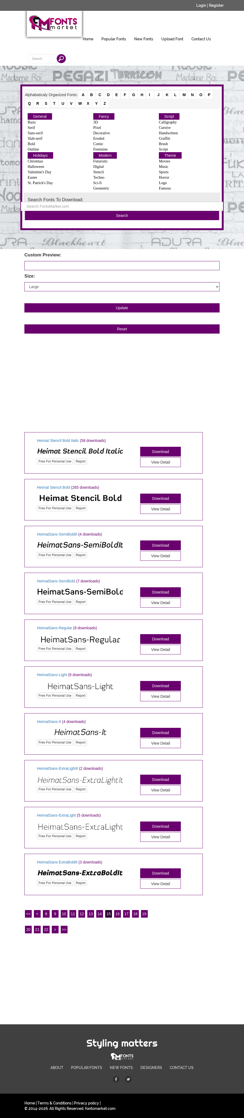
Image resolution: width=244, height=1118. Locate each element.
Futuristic (100, 161)
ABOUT (56, 1067)
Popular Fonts (113, 39)
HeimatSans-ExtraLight (56, 815)
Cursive (165, 128)
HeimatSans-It (49, 721)
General (40, 116)
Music (163, 167)
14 (100, 914)
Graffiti (164, 138)
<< (28, 914)
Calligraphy (168, 122)
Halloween (36, 167)
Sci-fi (97, 183)
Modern (105, 155)
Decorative (101, 133)
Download (160, 451)
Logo (163, 183)
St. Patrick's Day (40, 183)
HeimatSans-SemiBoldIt (57, 534)
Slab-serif (35, 138)
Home (88, 39)
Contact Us (201, 39)
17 (126, 914)
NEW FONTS (121, 1067)
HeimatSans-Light (52, 675)
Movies (164, 161)
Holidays (40, 155)
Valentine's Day (40, 172)
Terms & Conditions (54, 1103)
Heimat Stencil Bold (53, 487)
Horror (164, 177)
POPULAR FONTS (86, 1067)
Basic (32, 122)
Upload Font (172, 39)
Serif (31, 128)
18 (135, 914)
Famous (165, 188)
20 (28, 929)
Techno (98, 177)
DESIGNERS (151, 1067)
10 (64, 914)
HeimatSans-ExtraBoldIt (57, 862)
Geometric (101, 188)
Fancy (104, 116)
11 (73, 914)
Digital (98, 167)
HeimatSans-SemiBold (56, 581)
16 (117, 914)
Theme (170, 155)
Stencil (98, 172)
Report (80, 461)
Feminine (100, 149)
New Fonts (143, 39)
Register (216, 5)
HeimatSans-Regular (54, 628)
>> (64, 929)
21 (37, 929)
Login (201, 5)
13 (91, 914)
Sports (164, 172)
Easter (32, 177)
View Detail (160, 462)
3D (95, 122)
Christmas (35, 161)
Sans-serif (35, 133)
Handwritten (168, 133)
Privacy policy (86, 1103)
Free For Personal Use (54, 461)
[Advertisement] (122, 389)
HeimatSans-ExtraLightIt (57, 768)
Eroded (98, 138)
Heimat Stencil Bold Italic (58, 440)
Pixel (97, 128)
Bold (31, 144)
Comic (98, 144)
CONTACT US (182, 1067)
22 (46, 929)
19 (144, 914)
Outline (33, 149)
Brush (163, 144)
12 (82, 914)
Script (169, 116)
